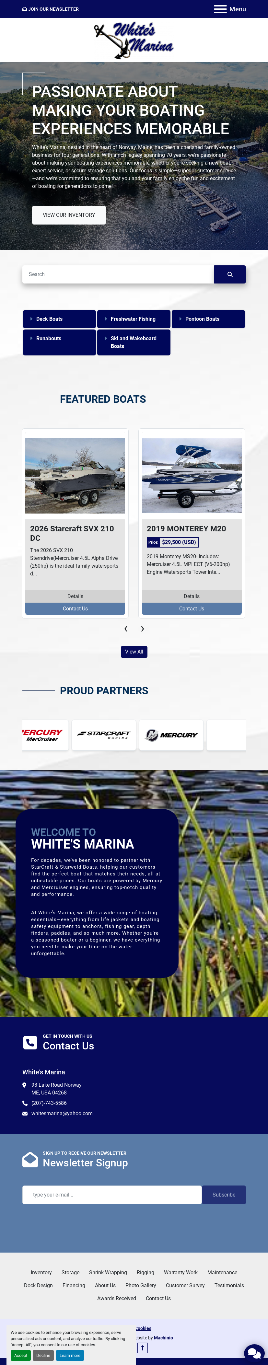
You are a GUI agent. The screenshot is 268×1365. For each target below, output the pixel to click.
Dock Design (38, 1285)
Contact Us (75, 609)
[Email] (112, 1195)
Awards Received (116, 1298)
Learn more (70, 1355)
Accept (20, 1355)
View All (134, 652)
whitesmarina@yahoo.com (62, 1113)
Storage (70, 1272)
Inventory (41, 1272)
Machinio (163, 1337)
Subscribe (224, 1195)
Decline (43, 1355)
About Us (105, 1285)
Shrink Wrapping (108, 1272)
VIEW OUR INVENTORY (69, 215)
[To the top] (142, 1348)
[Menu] (220, 9)
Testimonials (229, 1285)
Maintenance (222, 1272)
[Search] (118, 274)
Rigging (145, 1272)
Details (75, 596)
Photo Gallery (140, 1285)
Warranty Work (181, 1272)
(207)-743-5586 (49, 1103)
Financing (74, 1285)
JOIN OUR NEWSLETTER (53, 9)
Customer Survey (185, 1285)
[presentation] (126, 628)
